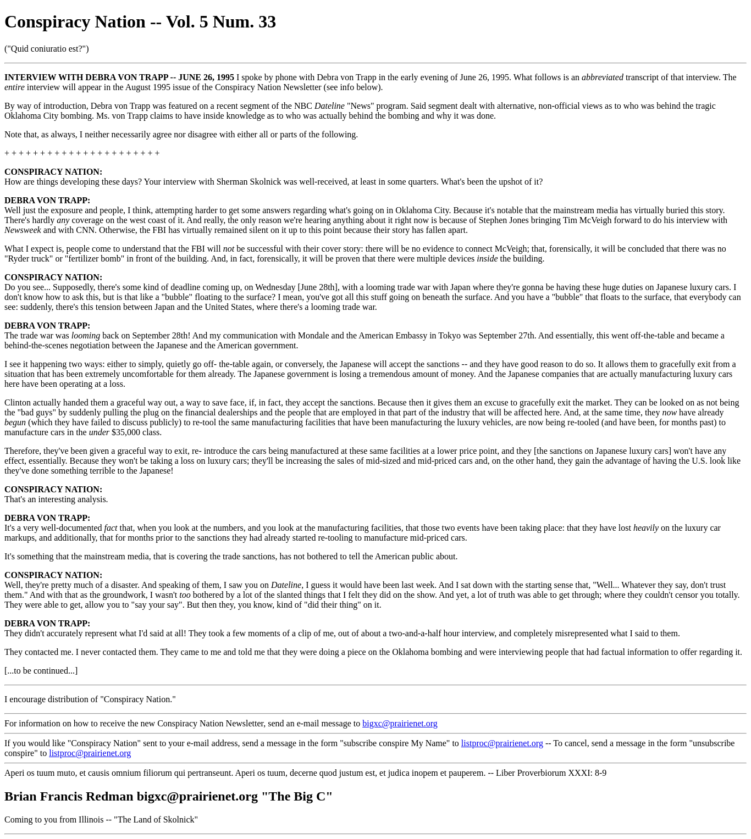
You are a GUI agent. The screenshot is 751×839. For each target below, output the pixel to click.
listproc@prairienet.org (502, 743)
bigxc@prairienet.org (400, 723)
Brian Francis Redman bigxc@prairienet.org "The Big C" (168, 796)
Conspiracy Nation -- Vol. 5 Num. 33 (140, 21)
